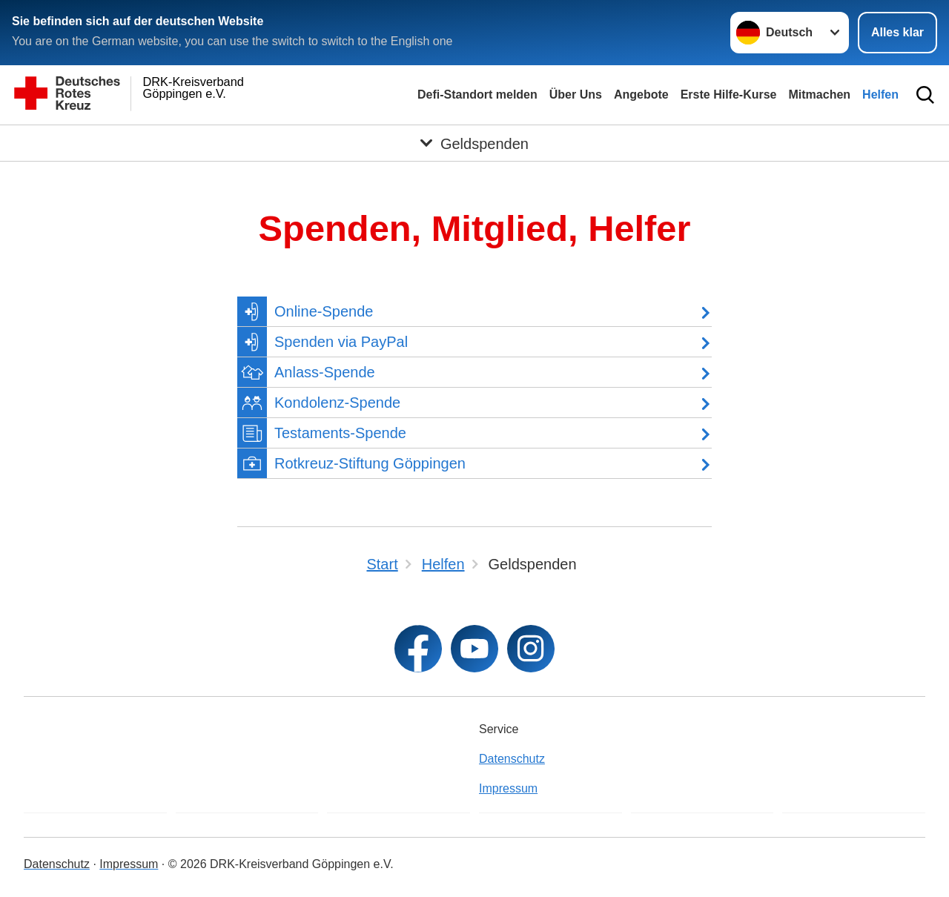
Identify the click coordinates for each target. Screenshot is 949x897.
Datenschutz (512, 758)
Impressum (508, 788)
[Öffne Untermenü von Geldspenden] (474, 143)
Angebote (641, 94)
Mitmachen (820, 94)
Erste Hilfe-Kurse (729, 94)
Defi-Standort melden (477, 94)
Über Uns (575, 94)
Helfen (880, 94)
